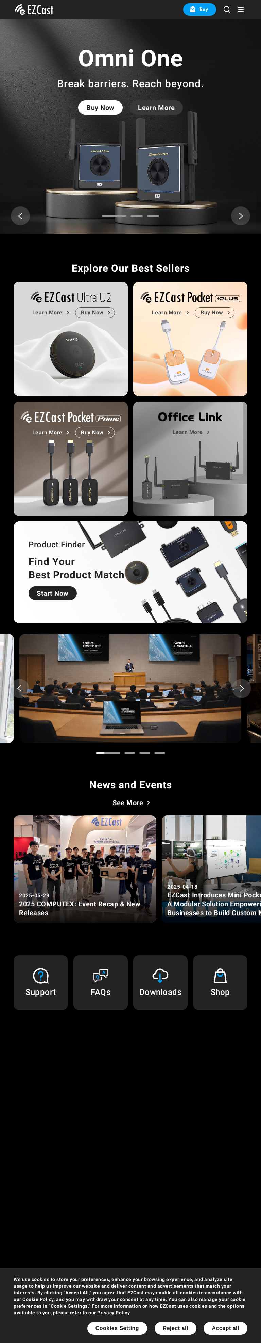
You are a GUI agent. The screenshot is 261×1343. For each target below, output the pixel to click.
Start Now (53, 593)
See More (127, 803)
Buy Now (100, 108)
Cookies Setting (117, 1328)
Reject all (175, 1328)
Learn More (156, 108)
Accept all (225, 1328)
